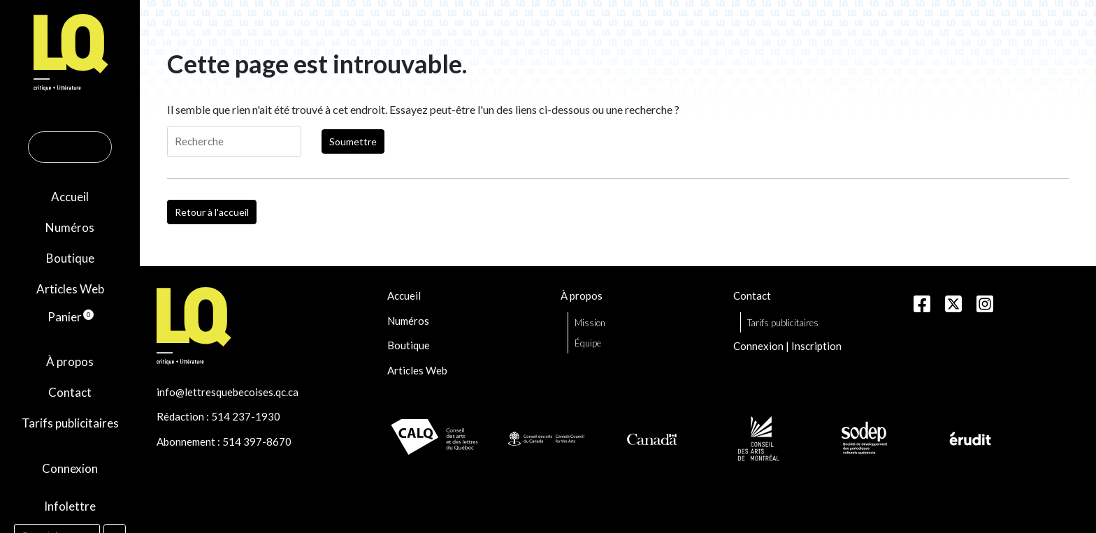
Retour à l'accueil (212, 212)
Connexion (70, 468)
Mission (590, 322)
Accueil (70, 196)
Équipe (588, 343)
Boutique (70, 258)
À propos (70, 361)
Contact (70, 392)
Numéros (69, 227)
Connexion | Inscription (787, 345)
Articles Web (70, 289)
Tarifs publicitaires (70, 423)
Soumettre (353, 141)
